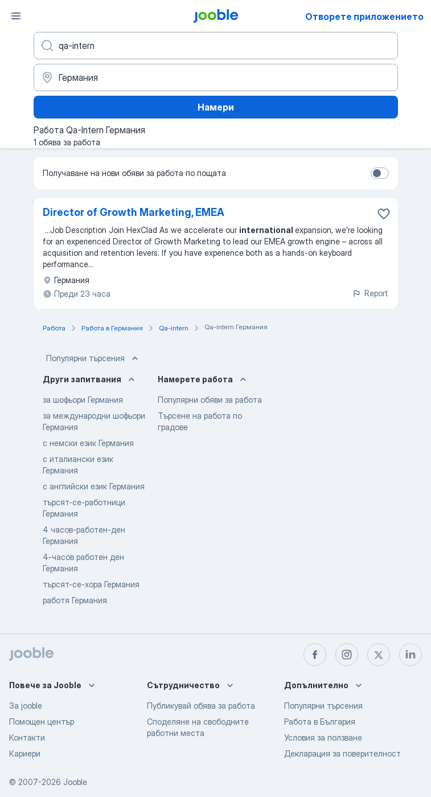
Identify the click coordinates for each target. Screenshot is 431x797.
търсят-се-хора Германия (91, 584)
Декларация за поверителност (342, 753)
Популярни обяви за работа (210, 399)
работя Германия (75, 600)
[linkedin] (410, 654)
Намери (216, 107)
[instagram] (346, 654)
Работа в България (319, 721)
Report (370, 293)
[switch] (380, 173)
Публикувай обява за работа (201, 705)
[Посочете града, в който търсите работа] (216, 77)
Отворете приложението (364, 16)
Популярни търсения (93, 358)
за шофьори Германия (83, 399)
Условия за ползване (323, 737)
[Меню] (16, 16)
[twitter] (378, 654)
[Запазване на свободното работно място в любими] (384, 214)
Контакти (27, 737)
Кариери (24, 753)
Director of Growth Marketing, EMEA (133, 212)
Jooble (75, 782)
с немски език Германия (88, 443)
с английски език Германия (94, 486)
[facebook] (314, 654)
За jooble (25, 705)
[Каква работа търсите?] (216, 45)
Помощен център (41, 721)
